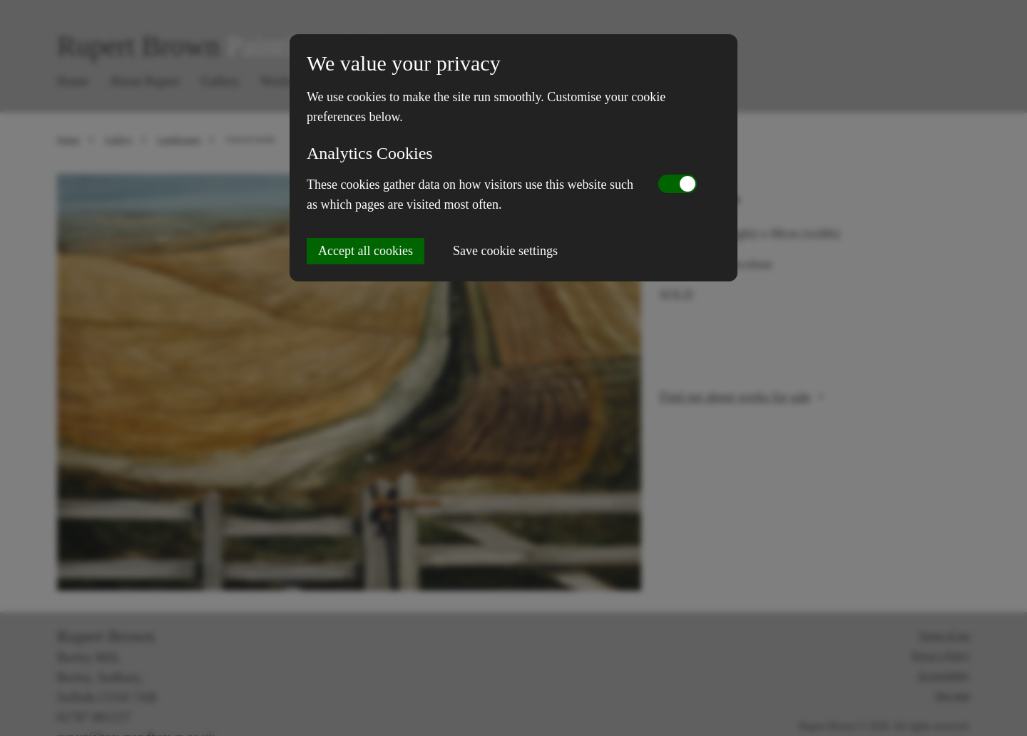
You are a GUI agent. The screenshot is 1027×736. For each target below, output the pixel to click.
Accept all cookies (365, 251)
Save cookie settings (505, 251)
